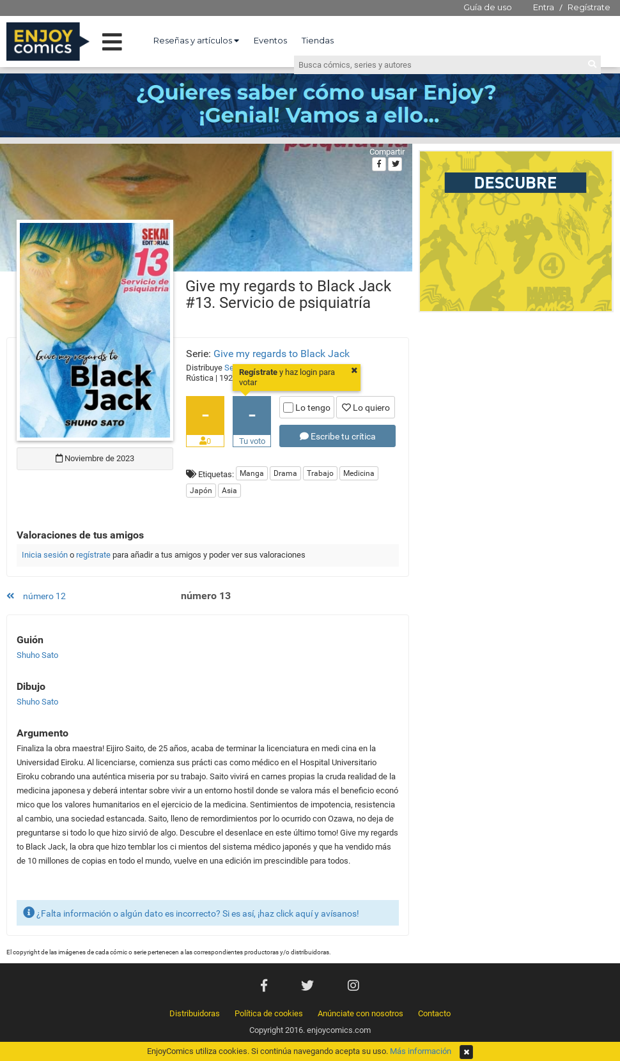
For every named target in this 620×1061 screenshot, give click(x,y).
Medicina (359, 473)
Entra (543, 7)
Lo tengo (306, 407)
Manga (252, 473)
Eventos (270, 40)
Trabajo (320, 473)
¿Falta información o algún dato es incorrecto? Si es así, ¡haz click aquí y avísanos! (191, 912)
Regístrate (589, 7)
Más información (420, 1051)
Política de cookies (269, 1013)
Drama (285, 473)
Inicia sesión (45, 555)
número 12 (36, 596)
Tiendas (318, 40)
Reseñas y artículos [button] (196, 40)
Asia (229, 490)
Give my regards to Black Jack (281, 353)
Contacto (434, 1013)
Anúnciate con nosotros (360, 1013)
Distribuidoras (194, 1013)
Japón (201, 490)
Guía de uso (487, 7)
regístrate (93, 555)
